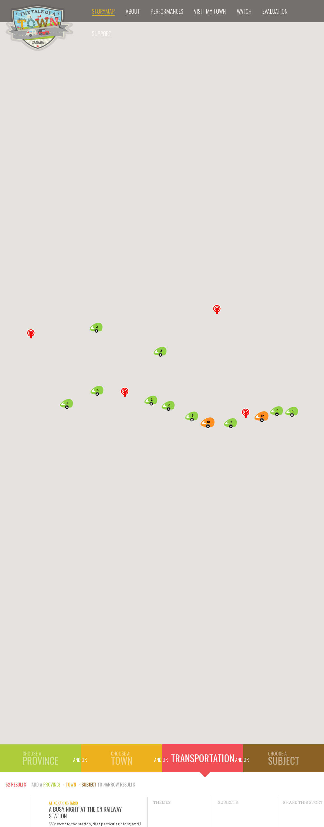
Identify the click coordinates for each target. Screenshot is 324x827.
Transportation (202, 758)
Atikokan (56, 803)
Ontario (71, 803)
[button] (125, 392)
